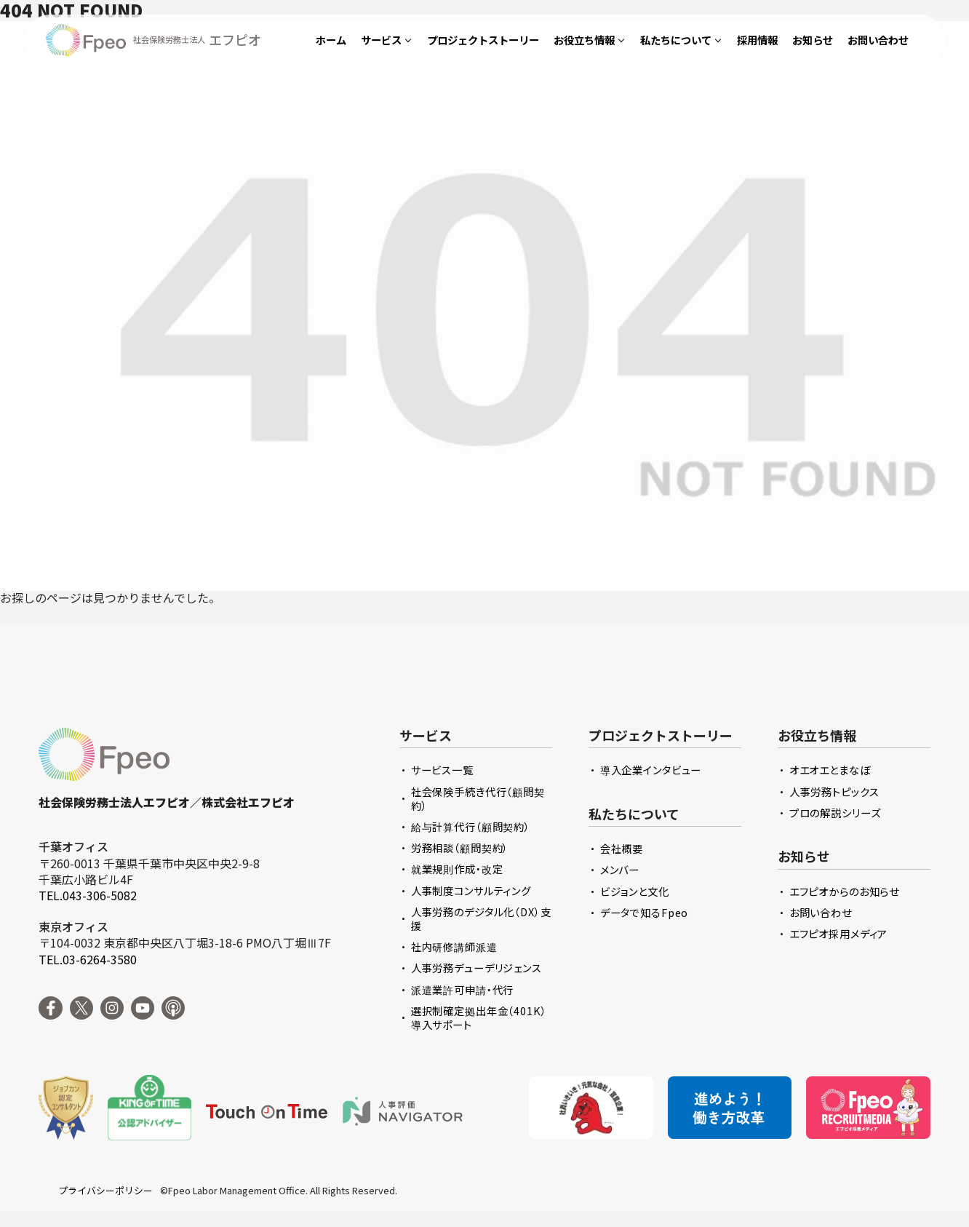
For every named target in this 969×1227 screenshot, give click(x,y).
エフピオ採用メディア (838, 933)
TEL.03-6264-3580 (88, 959)
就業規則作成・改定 (457, 868)
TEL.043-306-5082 (88, 895)
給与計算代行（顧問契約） (470, 826)
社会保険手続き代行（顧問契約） (478, 798)
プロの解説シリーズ (835, 812)
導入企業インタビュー (651, 769)
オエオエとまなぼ (830, 769)
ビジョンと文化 (634, 891)
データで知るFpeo (644, 912)
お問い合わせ (820, 912)
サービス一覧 (442, 769)
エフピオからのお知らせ (844, 891)
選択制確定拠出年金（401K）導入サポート (479, 1017)
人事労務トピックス (834, 791)
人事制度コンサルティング (471, 890)
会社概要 (621, 848)
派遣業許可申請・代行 (462, 989)
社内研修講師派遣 (454, 946)
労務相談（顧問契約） (460, 847)
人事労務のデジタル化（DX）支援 (481, 918)
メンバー (619, 869)
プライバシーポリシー (105, 1190)
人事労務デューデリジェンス (476, 967)
